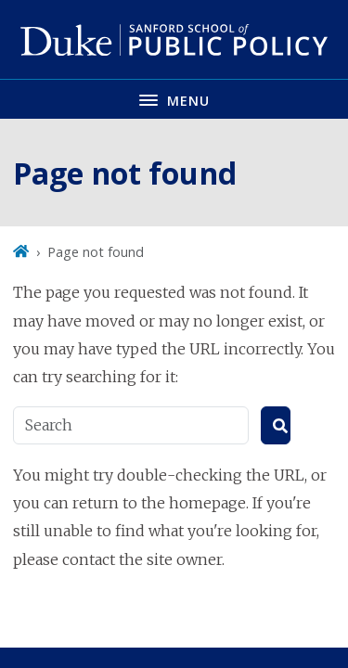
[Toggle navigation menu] (174, 99)
